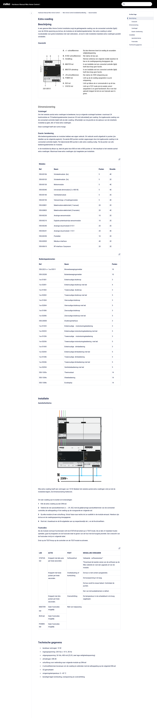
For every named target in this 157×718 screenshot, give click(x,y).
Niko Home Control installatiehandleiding (74, 12)
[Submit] (123, 4)
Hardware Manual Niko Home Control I (26, 4)
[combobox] (137, 4)
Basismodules (93, 12)
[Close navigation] (31, 13)
